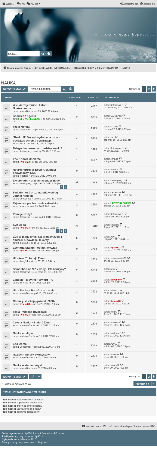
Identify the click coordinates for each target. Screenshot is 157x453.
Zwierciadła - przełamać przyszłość (36, 180)
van (21, 143)
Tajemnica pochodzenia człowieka (35, 203)
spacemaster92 (118, 258)
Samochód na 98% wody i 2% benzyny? (39, 269)
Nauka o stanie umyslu (28, 365)
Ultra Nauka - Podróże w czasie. (34, 290)
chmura (114, 159)
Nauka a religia (23, 333)
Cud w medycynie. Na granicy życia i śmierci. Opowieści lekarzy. (37, 238)
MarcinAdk (115, 116)
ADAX (113, 236)
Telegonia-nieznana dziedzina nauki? (37, 148)
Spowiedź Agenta (24, 116)
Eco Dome (20, 343)
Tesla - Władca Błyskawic (30, 311)
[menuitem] (20, 3)
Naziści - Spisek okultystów (31, 354)
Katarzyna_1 (117, 105)
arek (21, 206)
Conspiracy (25, 198)
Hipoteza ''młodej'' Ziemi (29, 258)
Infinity (113, 311)
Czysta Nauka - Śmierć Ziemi (32, 322)
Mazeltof (26, 439)
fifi (20, 282)
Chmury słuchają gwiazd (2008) (34, 301)
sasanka (114, 224)
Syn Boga (19, 224)
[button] (154, 88)
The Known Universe (27, 159)
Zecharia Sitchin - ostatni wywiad (35, 247)
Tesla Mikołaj (21, 126)
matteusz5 (24, 325)
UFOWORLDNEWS (29, 119)
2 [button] (149, 89)
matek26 (23, 111)
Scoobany (116, 279)
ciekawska (115, 192)
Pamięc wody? (23, 214)
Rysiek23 (24, 162)
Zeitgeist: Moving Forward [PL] (33, 279)
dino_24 (23, 261)
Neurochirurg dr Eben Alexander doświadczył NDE (34, 171)
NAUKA (8, 83)
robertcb (23, 175)
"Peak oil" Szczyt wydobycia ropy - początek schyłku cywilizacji (36, 139)
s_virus (114, 126)
